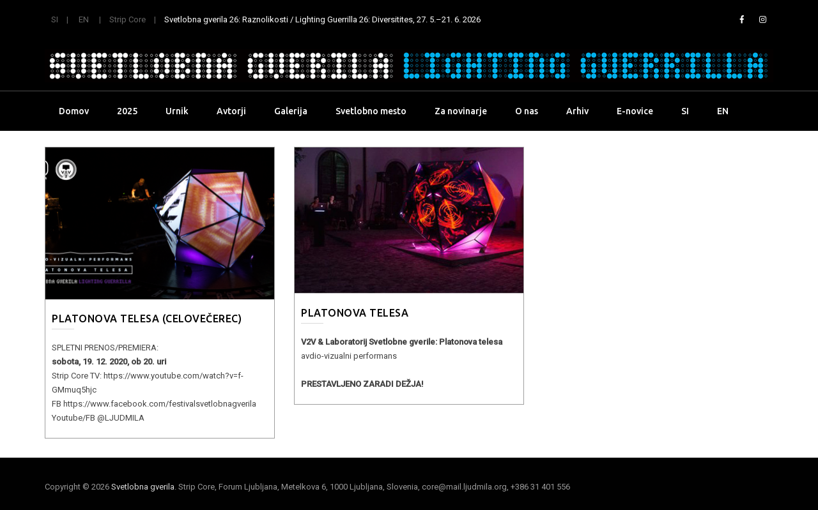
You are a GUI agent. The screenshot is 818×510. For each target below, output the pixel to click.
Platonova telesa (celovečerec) (147, 318)
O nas (526, 111)
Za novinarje (461, 111)
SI (54, 19)
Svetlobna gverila (142, 486)
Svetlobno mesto (371, 111)
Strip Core (127, 19)
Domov (74, 111)
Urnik (177, 111)
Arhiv (577, 111)
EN (84, 19)
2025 (127, 111)
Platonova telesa (354, 313)
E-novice (635, 111)
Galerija (290, 111)
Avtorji (231, 111)
